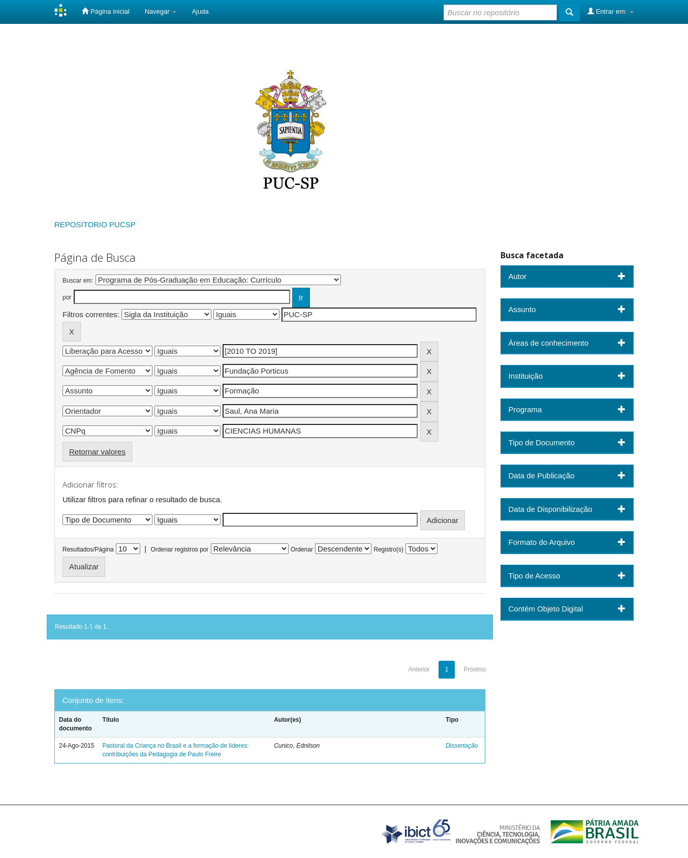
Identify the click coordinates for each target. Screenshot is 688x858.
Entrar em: (610, 11)
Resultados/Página (88, 549)
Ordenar (302, 549)
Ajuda (200, 11)
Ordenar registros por (179, 549)
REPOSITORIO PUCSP (95, 224)
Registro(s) (388, 549)
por (66, 297)
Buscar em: (77, 280)
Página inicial (105, 11)
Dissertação (462, 745)
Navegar (161, 11)
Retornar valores (97, 451)
